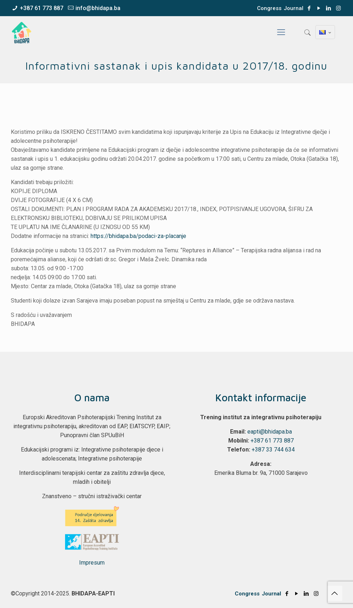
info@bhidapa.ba (97, 8)
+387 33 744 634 (273, 449)
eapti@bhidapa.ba (269, 431)
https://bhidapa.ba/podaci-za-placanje (138, 236)
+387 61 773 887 (41, 8)
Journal (293, 8)
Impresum (92, 562)
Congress (269, 8)
